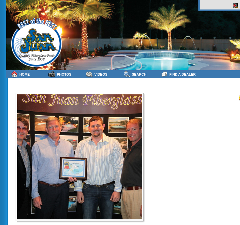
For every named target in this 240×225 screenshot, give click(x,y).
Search (134, 74)
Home (20, 74)
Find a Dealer (178, 74)
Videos (97, 74)
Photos (59, 74)
